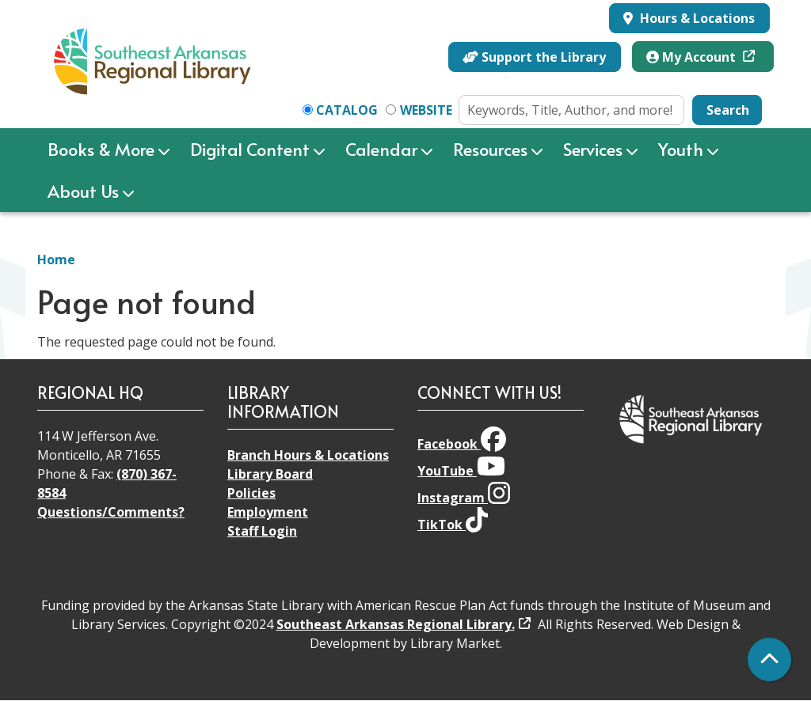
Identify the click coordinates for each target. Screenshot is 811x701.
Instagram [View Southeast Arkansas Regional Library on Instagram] (463, 497)
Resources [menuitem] (490, 149)
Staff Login (262, 531)
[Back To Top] (769, 659)
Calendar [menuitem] (381, 149)
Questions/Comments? (111, 512)
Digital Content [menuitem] (250, 149)
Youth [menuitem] (680, 149)
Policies (251, 493)
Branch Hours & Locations (308, 455)
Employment (267, 512)
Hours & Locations (696, 18)
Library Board (270, 474)
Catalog (347, 110)
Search (727, 110)
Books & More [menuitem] (101, 149)
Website (426, 110)
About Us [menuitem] (83, 191)
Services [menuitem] (593, 149)
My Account (692, 57)
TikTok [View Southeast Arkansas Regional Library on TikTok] (452, 524)
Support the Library (534, 57)
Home (56, 259)
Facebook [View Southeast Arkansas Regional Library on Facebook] (461, 444)
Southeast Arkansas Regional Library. (395, 624)
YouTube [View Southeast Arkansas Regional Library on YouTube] (461, 470)
